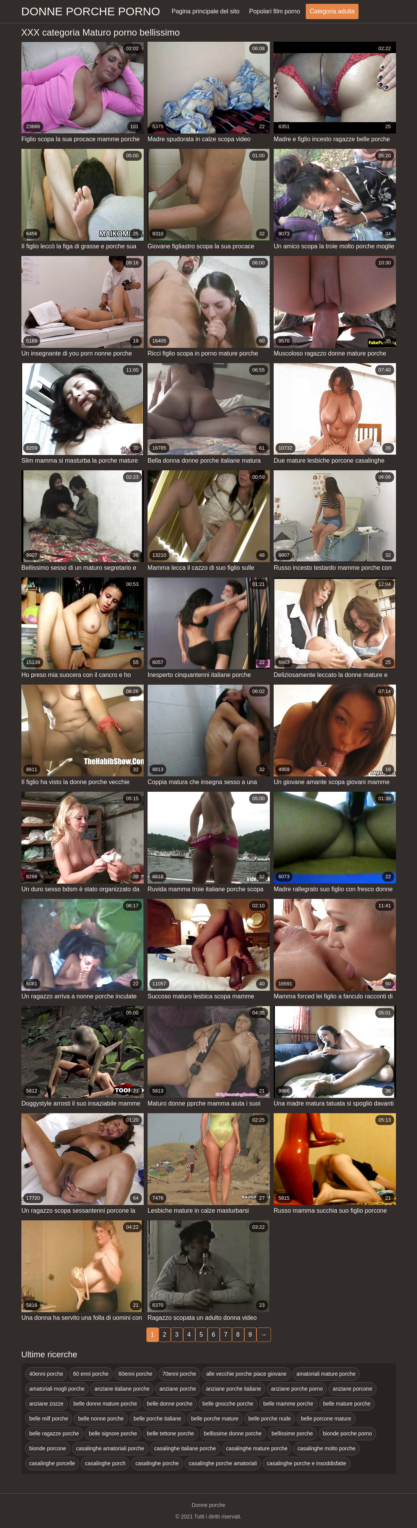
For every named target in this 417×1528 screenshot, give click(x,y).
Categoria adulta (332, 11)
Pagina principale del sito (206, 11)
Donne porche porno (90, 11)
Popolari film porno (274, 11)
